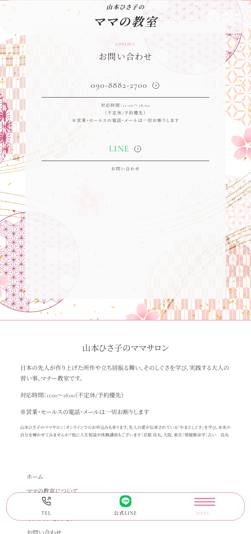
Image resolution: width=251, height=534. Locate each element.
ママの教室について (52, 491)
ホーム (35, 477)
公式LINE (125, 505)
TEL (46, 505)
